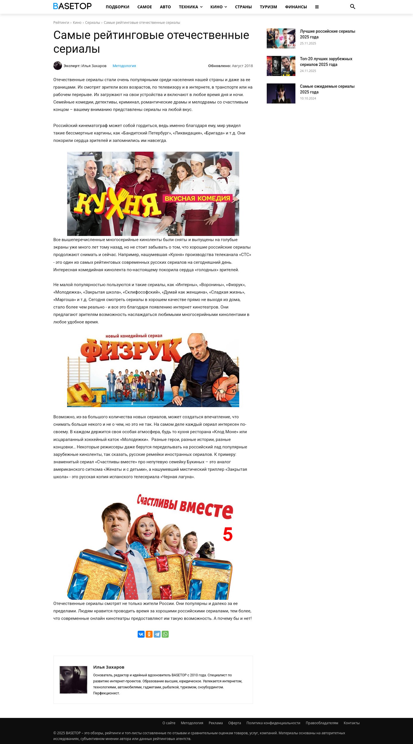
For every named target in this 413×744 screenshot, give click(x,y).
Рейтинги (61, 22)
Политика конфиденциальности (273, 722)
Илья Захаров (94, 65)
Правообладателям (322, 722)
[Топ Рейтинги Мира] (73, 7)
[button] (353, 7)
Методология (124, 66)
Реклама (216, 722)
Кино (77, 22)
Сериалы (92, 22)
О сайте (169, 722)
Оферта (234, 722)
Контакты (352, 722)
